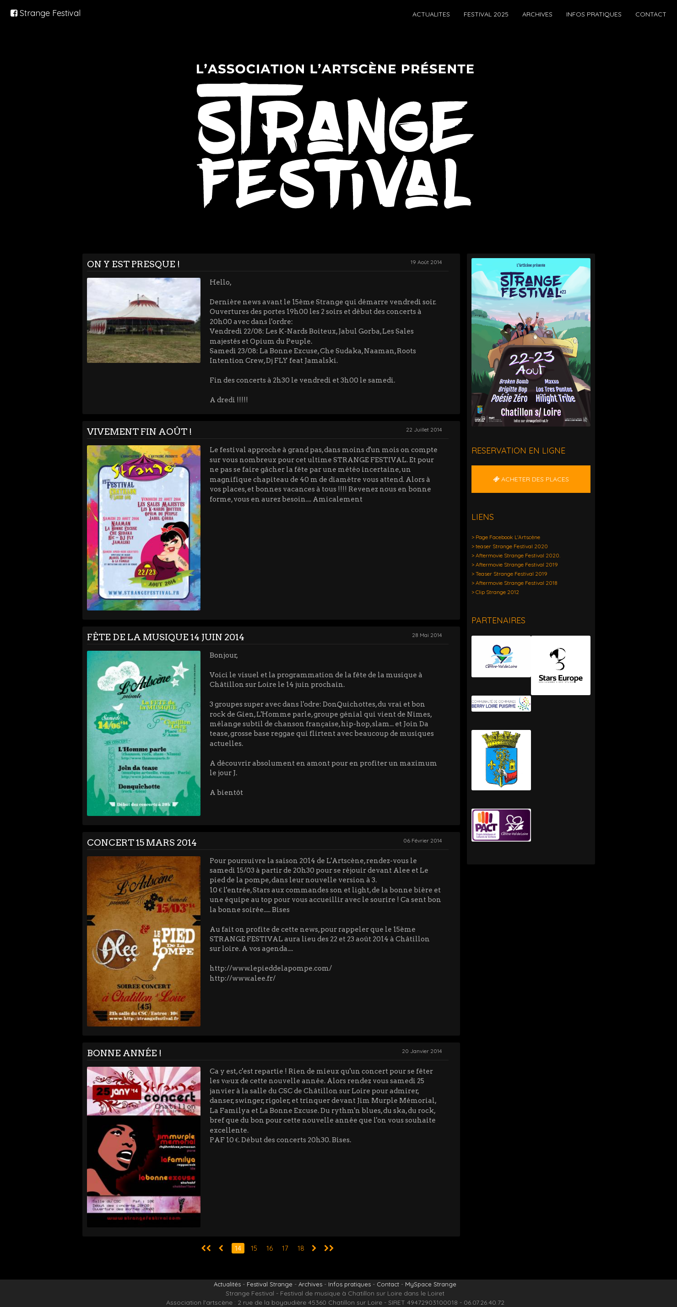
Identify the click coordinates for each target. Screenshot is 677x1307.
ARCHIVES (537, 14)
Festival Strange (269, 1284)
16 (269, 1248)
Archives (310, 1284)
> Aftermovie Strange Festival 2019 (514, 564)
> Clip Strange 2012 (495, 592)
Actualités (227, 1284)
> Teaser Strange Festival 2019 (509, 573)
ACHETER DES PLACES (531, 479)
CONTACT (650, 14)
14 (238, 1248)
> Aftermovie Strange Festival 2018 (514, 582)
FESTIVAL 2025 (486, 14)
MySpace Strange (430, 1284)
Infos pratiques (349, 1284)
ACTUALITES (431, 14)
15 (254, 1248)
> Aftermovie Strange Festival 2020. (515, 555)
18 (301, 1248)
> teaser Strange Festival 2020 (509, 546)
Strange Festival (46, 13)
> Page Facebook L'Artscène (505, 537)
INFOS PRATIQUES (594, 14)
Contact (388, 1284)
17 (285, 1248)
